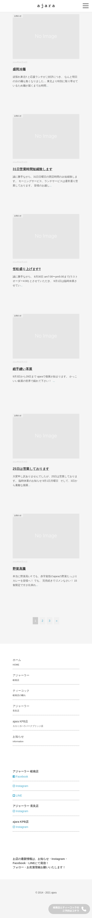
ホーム (17, 662)
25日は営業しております (31, 468)
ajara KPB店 (28, 723)
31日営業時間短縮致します (32, 169)
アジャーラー (21, 677)
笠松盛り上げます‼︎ (27, 269)
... (47, 85)
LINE (17, 795)
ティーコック (21, 692)
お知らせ (17, 16)
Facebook (20, 776)
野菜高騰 (19, 568)
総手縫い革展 (22, 369)
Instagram (20, 786)
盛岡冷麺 (19, 69)
